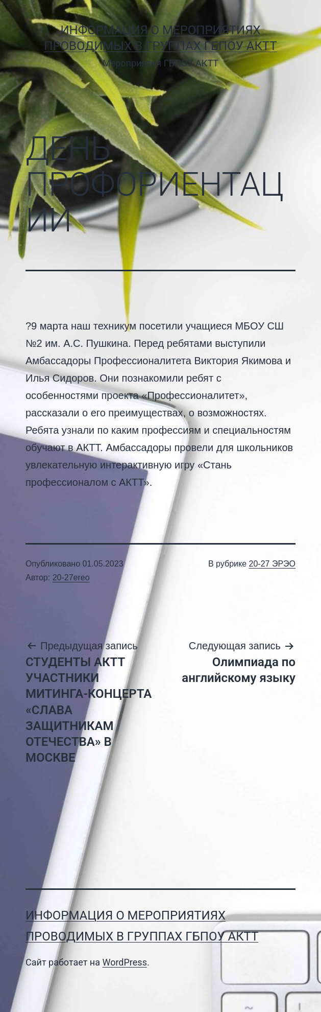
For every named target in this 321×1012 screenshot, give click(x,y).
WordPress (124, 962)
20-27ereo (71, 577)
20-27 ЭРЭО (272, 563)
